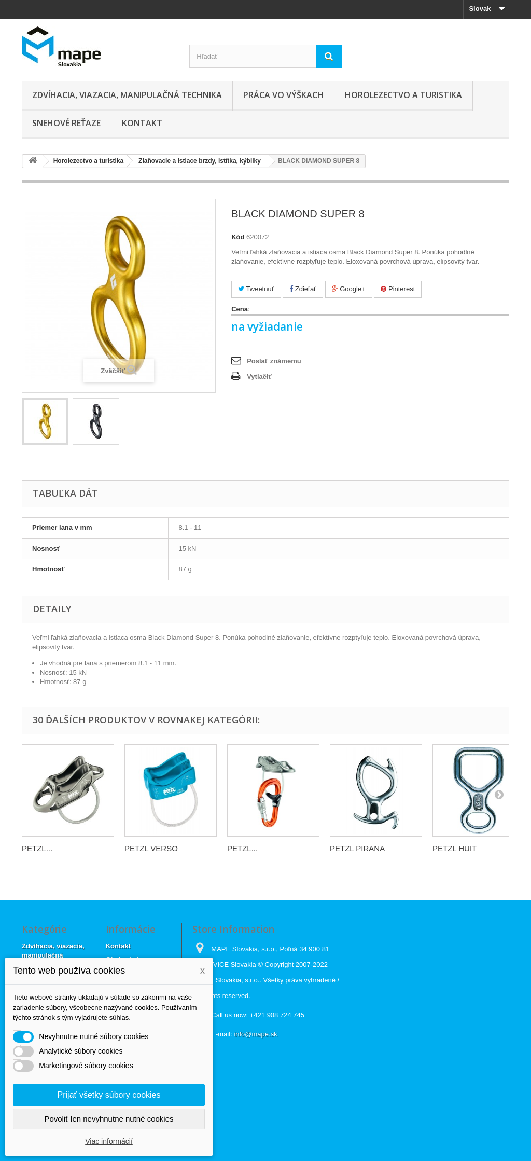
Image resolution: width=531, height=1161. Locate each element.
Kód (237, 237)
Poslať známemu (274, 361)
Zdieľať (302, 289)
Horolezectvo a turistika (403, 95)
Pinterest (398, 289)
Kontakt (142, 123)
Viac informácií (109, 1141)
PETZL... (37, 848)
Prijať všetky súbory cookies (109, 1094)
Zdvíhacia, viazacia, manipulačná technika (127, 95)
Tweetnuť (256, 289)
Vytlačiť (259, 376)
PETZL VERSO (151, 848)
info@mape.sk (255, 1034)
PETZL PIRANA (357, 848)
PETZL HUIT (454, 848)
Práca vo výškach (283, 95)
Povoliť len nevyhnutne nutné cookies (108, 1118)
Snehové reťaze (66, 123)
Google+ (349, 289)
